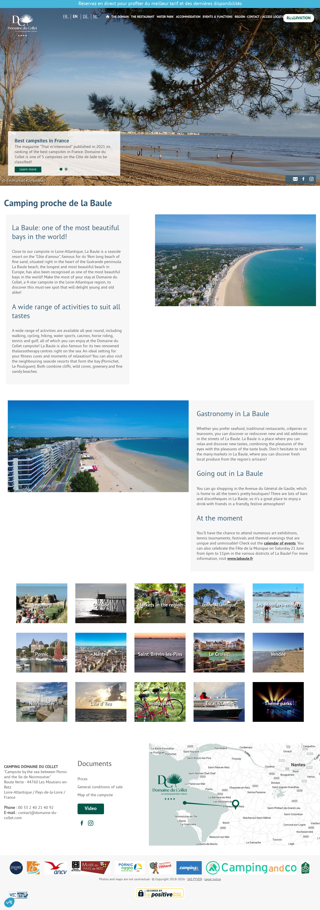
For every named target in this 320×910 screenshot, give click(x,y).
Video (91, 809)
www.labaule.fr (240, 558)
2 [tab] (66, 169)
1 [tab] (61, 169)
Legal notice (212, 879)
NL (95, 16)
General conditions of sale (100, 787)
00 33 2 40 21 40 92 (36, 807)
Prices (83, 779)
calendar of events (280, 543)
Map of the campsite (95, 795)
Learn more (28, 169)
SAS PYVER (194, 879)
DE (86, 16)
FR (66, 16)
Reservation (299, 18)
